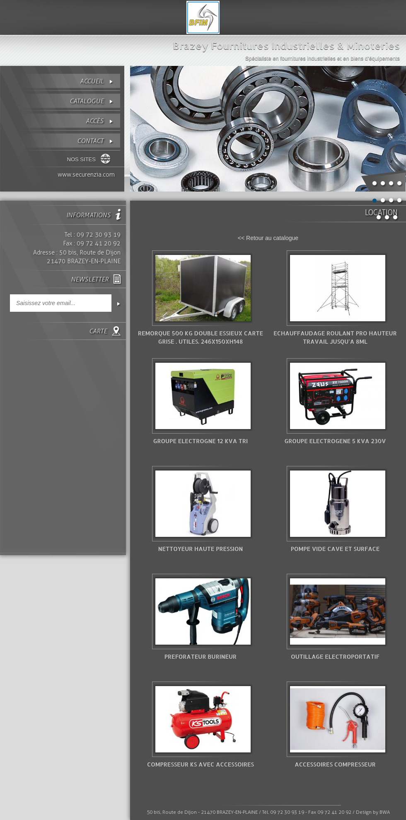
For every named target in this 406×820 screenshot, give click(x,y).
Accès (95, 121)
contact (90, 141)
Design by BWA (373, 812)
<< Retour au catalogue (268, 238)
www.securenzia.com (86, 174)
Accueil (92, 81)
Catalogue (87, 101)
